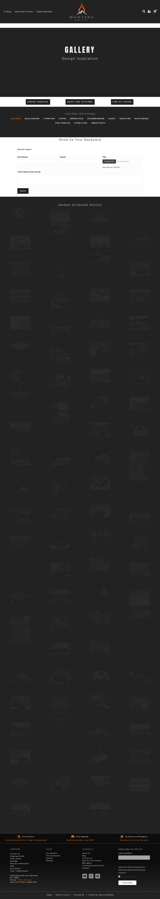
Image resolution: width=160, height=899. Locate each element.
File (105, 157)
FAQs (12, 866)
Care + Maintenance (19, 871)
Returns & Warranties (19, 863)
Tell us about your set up (29, 172)
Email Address (125, 853)
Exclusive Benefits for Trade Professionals (26, 840)
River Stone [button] (125, 118)
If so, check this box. (129, 876)
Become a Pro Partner (92, 861)
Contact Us (15, 854)
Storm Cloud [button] (80, 123)
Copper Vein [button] (49, 118)
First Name (22, 157)
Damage (14, 861)
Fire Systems (51, 853)
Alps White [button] (16, 118)
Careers (85, 868)
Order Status (15, 859)
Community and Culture (93, 865)
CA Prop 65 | (79, 895)
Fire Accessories (53, 856)
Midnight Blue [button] (76, 118)
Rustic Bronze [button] (141, 118)
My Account (15, 868)
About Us (86, 853)
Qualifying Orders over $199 (80, 840)
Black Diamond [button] (32, 118)
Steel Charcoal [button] (62, 123)
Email (63, 157)
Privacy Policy (62, 895)
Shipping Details (17, 856)
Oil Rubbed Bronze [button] (95, 118)
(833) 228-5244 (24, 880)
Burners (49, 858)
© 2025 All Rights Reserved (101, 895)
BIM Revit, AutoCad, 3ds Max (134, 840)
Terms (49, 895)
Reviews (49, 861)
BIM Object (87, 863)
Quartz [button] (112, 118)
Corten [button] (62, 118)
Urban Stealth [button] (98, 123)
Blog (84, 856)
